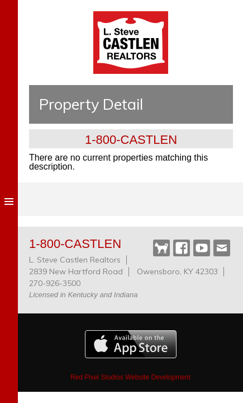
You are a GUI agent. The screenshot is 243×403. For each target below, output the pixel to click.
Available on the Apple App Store (131, 344)
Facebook (181, 248)
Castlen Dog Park (161, 248)
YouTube (201, 248)
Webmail (221, 248)
